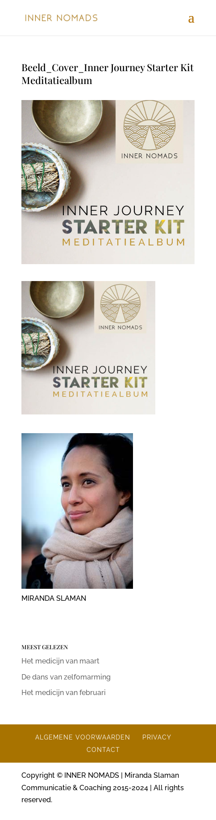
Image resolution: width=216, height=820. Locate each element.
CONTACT (103, 749)
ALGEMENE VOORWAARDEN (82, 737)
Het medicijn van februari (63, 692)
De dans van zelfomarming (66, 677)
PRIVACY (156, 737)
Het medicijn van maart (60, 661)
